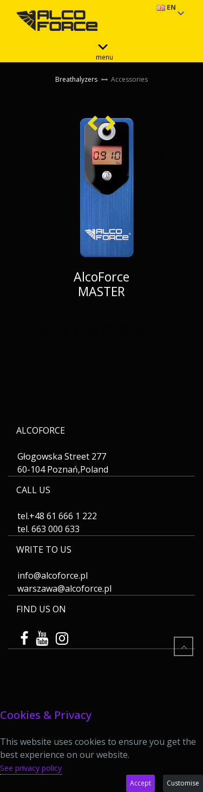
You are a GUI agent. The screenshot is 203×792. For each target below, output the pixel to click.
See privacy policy (31, 768)
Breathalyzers (76, 79)
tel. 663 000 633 (48, 529)
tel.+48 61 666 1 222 (57, 516)
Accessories (128, 79)
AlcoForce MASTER (101, 284)
